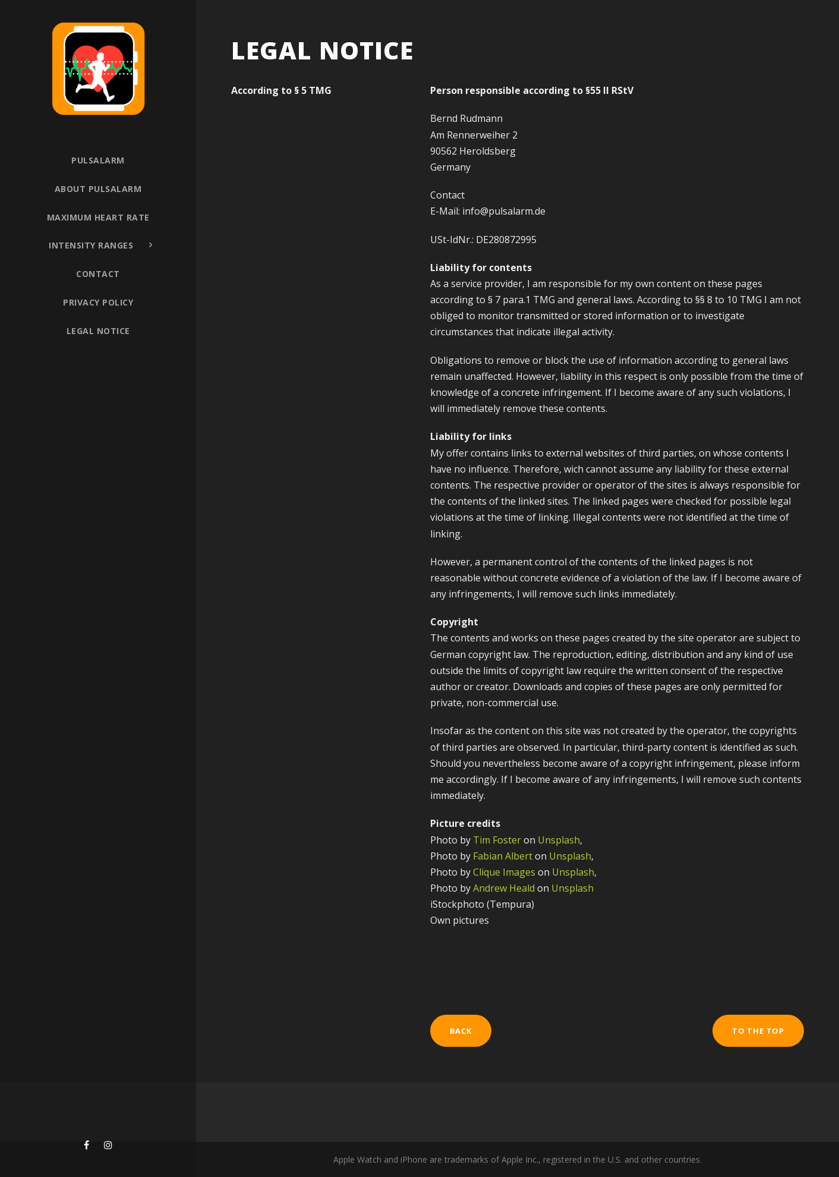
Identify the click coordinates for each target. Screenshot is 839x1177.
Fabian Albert (502, 856)
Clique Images (504, 872)
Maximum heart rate (98, 217)
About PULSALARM (98, 188)
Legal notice (98, 330)
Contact (98, 273)
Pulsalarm (98, 160)
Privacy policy (98, 302)
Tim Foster (497, 839)
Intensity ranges (91, 245)
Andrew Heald (504, 888)
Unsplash (559, 839)
